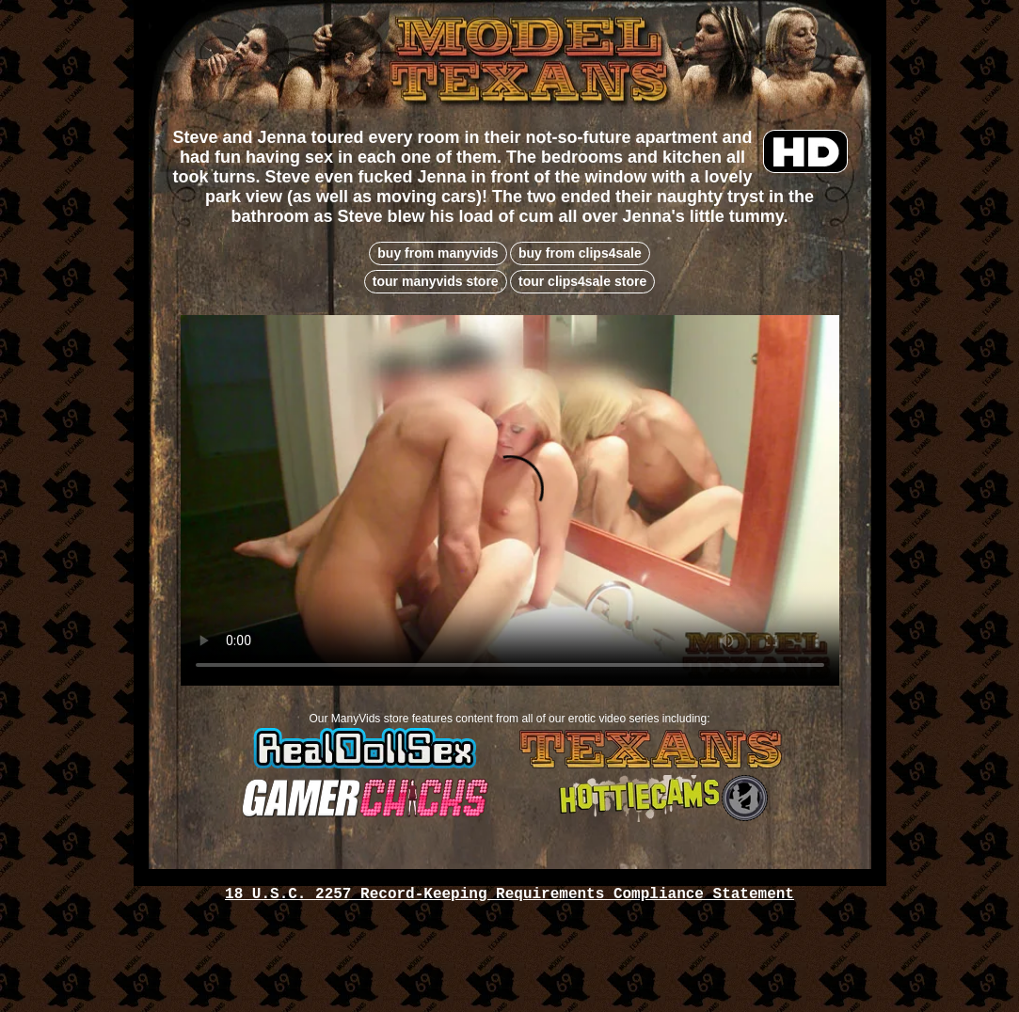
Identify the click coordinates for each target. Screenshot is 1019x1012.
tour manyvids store (436, 281)
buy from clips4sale (580, 253)
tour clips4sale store (582, 281)
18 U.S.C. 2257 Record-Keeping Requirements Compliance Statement (509, 894)
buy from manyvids (437, 253)
